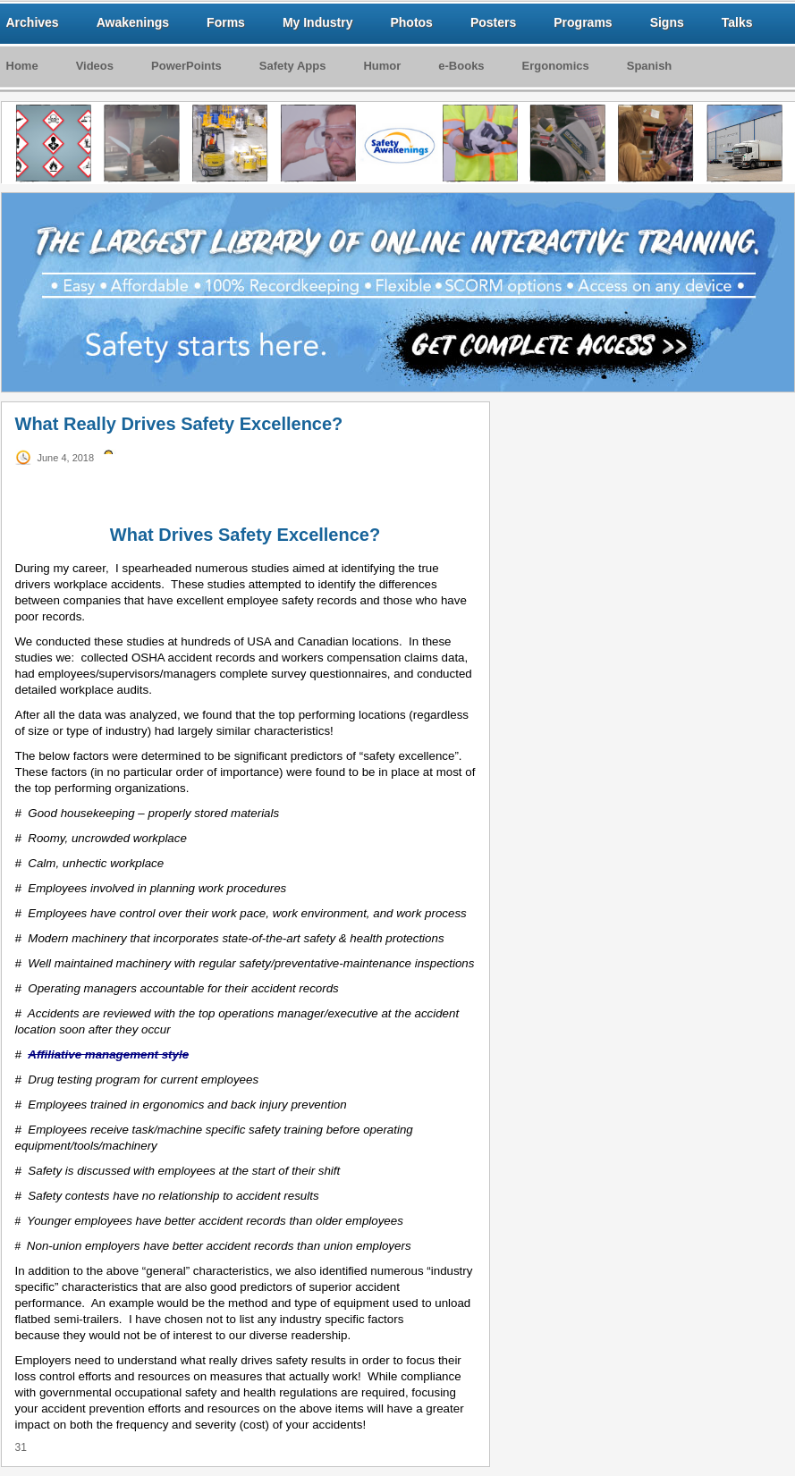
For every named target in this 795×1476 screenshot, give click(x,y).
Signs (667, 22)
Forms (226, 22)
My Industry (318, 22)
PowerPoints (186, 65)
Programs (583, 22)
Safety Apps (292, 65)
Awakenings (133, 22)
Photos (411, 22)
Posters (493, 22)
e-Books (461, 65)
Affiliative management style (108, 1054)
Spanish (649, 65)
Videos (95, 65)
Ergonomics (555, 65)
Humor (382, 65)
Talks (737, 22)
